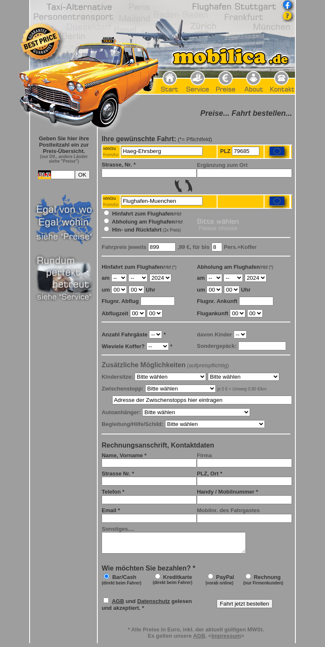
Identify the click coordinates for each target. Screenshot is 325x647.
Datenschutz (153, 605)
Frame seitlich (64, 380)
